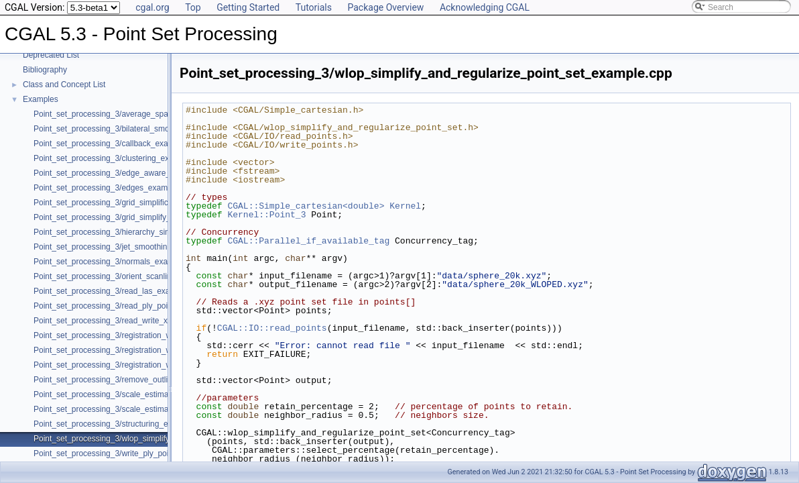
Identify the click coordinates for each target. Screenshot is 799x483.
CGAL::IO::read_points (272, 328)
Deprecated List (51, 55)
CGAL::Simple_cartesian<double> (305, 206)
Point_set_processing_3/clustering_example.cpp (120, 158)
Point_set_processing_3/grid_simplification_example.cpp (135, 202)
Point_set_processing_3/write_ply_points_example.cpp (131, 453)
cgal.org (152, 7)
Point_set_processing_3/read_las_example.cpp (118, 291)
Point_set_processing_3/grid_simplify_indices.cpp (122, 217)
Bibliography (45, 69)
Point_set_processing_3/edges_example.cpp (114, 188)
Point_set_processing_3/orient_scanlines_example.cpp (132, 276)
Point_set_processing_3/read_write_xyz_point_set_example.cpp (148, 320)
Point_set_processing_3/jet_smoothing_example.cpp (128, 247)
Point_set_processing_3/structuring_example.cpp (121, 424)
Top (193, 7)
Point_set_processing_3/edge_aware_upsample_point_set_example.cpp (163, 173)
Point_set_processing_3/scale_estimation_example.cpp (133, 409)
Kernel (405, 206)
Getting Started (248, 7)
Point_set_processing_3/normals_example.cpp (117, 261)
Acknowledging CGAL (485, 7)
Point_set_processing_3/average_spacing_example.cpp (133, 114)
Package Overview (385, 7)
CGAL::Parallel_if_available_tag (308, 241)
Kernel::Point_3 (266, 215)
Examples (40, 99)
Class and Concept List (64, 84)
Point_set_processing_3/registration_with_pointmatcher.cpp (140, 365)
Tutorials (314, 7)
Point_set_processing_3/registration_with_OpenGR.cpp (133, 335)
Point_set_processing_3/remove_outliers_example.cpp (131, 379)
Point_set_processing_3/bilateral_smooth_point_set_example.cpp (151, 128)
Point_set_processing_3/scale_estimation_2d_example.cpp (139, 394)
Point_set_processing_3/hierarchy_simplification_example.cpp (144, 232)
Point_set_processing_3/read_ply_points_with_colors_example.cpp (153, 306)
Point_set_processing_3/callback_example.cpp (117, 143)
